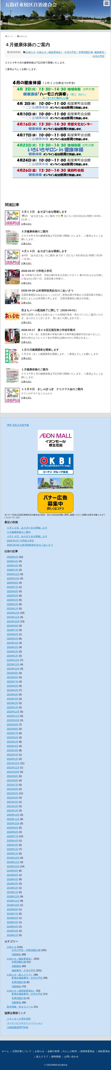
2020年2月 (12, 849)
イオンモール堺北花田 (19, 1019)
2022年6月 (12, 737)
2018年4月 (12, 926)
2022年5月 (12, 742)
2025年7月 (12, 587)
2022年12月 (13, 711)
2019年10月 (13, 866)
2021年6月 (12, 789)
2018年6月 (12, 918)
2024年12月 (13, 613)
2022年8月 (12, 729)
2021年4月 (12, 797)
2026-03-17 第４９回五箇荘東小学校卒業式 (48, 330)
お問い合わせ (71, 1056)
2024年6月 (12, 634)
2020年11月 (13, 819)
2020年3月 (12, 845)
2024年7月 (12, 630)
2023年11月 (13, 664)
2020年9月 (12, 828)
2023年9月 (12, 673)
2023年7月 (12, 681)
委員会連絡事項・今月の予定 (27, 978)
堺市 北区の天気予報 (18, 425)
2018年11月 (13, 901)
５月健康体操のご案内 (34, 231)
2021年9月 (12, 776)
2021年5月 (12, 793)
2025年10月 (13, 578)
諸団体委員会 (87, 1051)
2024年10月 (13, 621)
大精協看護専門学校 (17, 1027)
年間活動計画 (19, 962)
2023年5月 (12, 690)
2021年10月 (13, 772)
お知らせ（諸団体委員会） (21, 991)
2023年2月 (12, 703)
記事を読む (26, 224)
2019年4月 (12, 879)
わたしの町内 (70, 1051)
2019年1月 (12, 892)
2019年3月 (12, 883)
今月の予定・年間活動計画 (78, 52)
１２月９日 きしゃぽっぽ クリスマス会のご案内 (52, 389)
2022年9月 (12, 724)
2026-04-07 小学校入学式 (36, 270)
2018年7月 (12, 913)
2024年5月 (12, 638)
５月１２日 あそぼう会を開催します (44, 211)
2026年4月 (12, 561)
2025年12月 (13, 574)
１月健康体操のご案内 (34, 369)
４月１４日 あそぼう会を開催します (44, 251)
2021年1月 (12, 810)
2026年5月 (12, 557)
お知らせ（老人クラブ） (20, 975)
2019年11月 (13, 862)
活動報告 (16, 954)
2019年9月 (12, 870)
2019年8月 (12, 875)
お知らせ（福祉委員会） (50, 52)
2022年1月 (12, 759)
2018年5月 (12, 922)
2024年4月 (12, 643)
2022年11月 (13, 716)
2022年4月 (12, 746)
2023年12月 (13, 660)
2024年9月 (12, 626)
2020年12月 (13, 815)
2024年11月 (13, 617)
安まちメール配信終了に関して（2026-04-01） (49, 310)
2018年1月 (12, 935)
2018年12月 (13, 896)
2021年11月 (13, 767)
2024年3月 (12, 647)
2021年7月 (12, 785)
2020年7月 (12, 836)
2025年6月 (12, 591)
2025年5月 (12, 595)
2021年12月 (13, 763)
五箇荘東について (21, 1051)
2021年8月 (12, 780)
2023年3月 (12, 699)
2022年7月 (12, 733)
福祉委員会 (104, 1051)
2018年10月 (13, 905)
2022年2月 (12, 754)
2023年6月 (12, 686)
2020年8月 (12, 832)
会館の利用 (53, 1051)
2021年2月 (12, 806)
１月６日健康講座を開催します (40, 349)
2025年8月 (12, 583)
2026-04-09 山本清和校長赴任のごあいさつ (47, 290)
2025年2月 (12, 604)
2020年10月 (13, 823)
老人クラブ (42, 1056)
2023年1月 (12, 707)
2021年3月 (12, 802)
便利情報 (56, 1056)
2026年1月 (12, 570)
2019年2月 (12, 888)
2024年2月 (12, 651)
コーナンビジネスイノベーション (25, 1023)
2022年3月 (12, 750)
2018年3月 (12, 931)
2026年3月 (12, 565)
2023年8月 (12, 677)
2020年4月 (12, 840)
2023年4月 (12, 694)
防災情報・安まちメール (20, 1007)
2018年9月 (12, 909)
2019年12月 (13, 858)
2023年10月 (13, 668)
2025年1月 (12, 608)
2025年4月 (12, 600)
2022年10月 (13, 720)
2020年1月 (12, 853)
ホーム (5, 1051)
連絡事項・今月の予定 (23, 970)
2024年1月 (12, 656)
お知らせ (30, 52)
